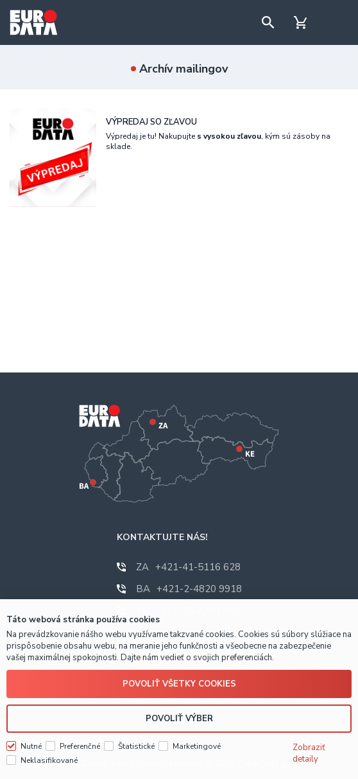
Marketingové (197, 746)
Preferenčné (80, 746)
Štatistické (136, 746)
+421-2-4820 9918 (189, 588)
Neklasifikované (49, 760)
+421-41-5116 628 (188, 567)
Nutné (31, 746)
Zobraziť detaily (309, 753)
